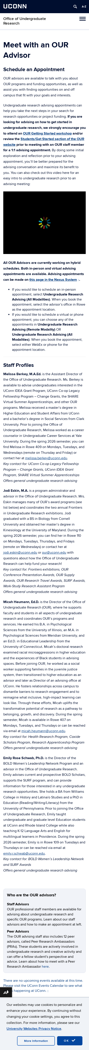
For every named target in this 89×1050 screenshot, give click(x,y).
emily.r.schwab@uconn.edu (24, 853)
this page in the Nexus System (54, 279)
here (45, 966)
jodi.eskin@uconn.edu (20, 552)
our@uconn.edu (54, 552)
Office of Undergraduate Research (24, 21)
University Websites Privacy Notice (34, 1029)
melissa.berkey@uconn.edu (46, 458)
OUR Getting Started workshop (47, 133)
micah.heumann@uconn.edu (43, 731)
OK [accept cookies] (70, 1041)
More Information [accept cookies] (36, 1041)
